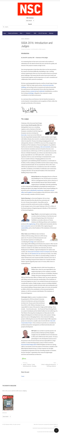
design (32, 241)
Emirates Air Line (36, 253)
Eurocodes (24, 135)
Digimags (51, 33)
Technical (28, 33)
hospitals (29, 192)
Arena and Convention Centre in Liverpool (39, 251)
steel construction (26, 226)
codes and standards (45, 147)
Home (4, 33)
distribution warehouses (37, 190)
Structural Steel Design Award (29, 344)
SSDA (35, 33)
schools (52, 190)
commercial (33, 91)
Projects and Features (13, 33)
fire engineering (31, 224)
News (21, 33)
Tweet (22, 376)
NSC (37, 49)
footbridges (31, 93)
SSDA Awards (42, 49)
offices (23, 192)
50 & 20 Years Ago (43, 33)
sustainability (24, 228)
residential (41, 91)
